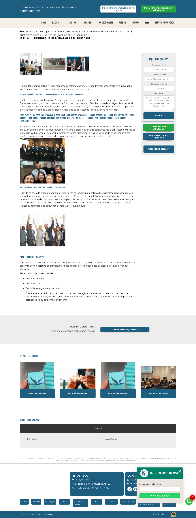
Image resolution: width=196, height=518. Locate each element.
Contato (135, 22)
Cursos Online (106, 22)
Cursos (87, 22)
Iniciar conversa (160, 496)
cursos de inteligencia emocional (66, 31)
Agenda (122, 22)
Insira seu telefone (150, 484)
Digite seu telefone (159, 84)
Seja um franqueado (164, 22)
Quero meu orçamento (125, 329)
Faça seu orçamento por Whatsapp (158, 9)
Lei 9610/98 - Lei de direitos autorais (125, 460)
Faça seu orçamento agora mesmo (118, 9)
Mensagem (159, 93)
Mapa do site (168, 502)
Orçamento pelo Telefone (158, 136)
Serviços (71, 22)
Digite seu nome (158, 65)
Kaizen (55, 22)
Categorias (38, 31)
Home (43, 22)
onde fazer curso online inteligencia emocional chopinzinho (53, 35)
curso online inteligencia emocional (109, 31)
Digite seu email (159, 74)
